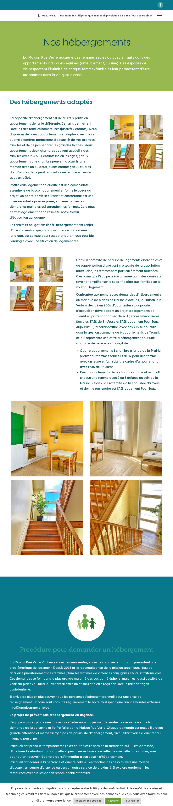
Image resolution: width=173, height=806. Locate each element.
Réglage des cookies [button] (88, 800)
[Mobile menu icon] (159, 15)
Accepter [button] (113, 800)
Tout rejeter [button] (131, 800)
